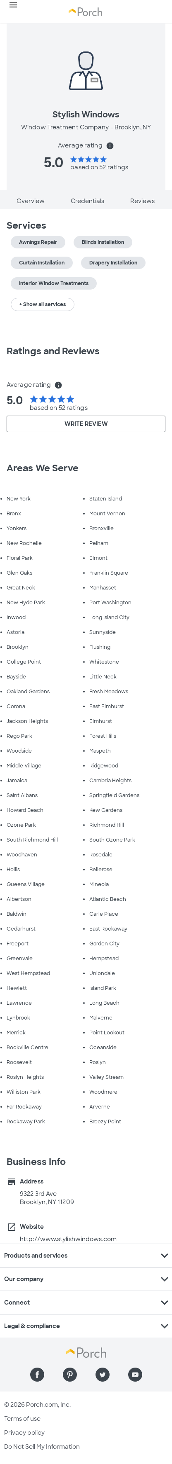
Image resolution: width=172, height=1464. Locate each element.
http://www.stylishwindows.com (68, 1239)
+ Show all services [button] (42, 304)
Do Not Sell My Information (42, 1446)
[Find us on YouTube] (135, 1375)
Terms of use (22, 1418)
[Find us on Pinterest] (70, 1375)
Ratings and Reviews (53, 351)
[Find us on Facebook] (37, 1375)
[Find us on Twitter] (103, 1375)
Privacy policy (24, 1432)
